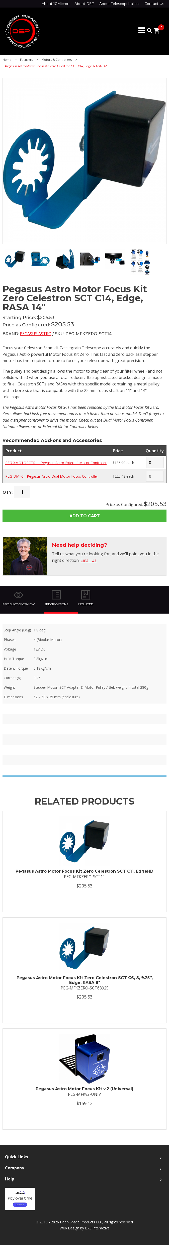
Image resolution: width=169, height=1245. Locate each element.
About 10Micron (55, 4)
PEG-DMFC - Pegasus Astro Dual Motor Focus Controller (51, 476)
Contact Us (154, 4)
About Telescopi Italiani (119, 4)
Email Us (88, 560)
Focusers (26, 59)
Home (7, 59)
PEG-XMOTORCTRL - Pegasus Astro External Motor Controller (56, 462)
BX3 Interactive (97, 1228)
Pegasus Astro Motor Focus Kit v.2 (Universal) (84, 1088)
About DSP (84, 4)
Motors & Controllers (57, 59)
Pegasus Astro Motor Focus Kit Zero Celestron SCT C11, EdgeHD (84, 871)
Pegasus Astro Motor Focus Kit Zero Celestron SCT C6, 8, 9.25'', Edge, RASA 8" (85, 980)
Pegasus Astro (35, 333)
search (149, 30)
